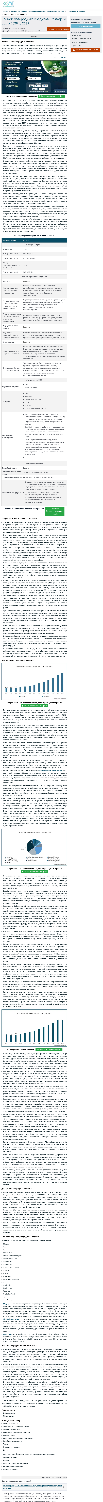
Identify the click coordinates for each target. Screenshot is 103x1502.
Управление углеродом (76, 11)
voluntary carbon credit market (50, 771)
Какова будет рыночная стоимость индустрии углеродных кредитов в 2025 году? (34, 1486)
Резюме (34, 36)
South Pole (7, 1334)
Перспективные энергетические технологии (46, 11)
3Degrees (6, 1304)
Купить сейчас (86, 26)
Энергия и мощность (19, 11)
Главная (5, 11)
